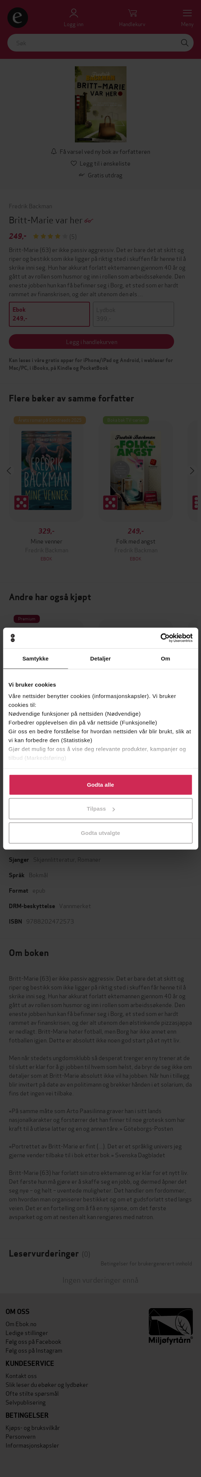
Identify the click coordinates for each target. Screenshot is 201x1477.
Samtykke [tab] (35, 658)
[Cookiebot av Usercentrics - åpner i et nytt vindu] (160, 638)
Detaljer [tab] (100, 658)
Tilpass (101, 808)
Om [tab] (165, 658)
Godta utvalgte (100, 832)
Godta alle (100, 784)
